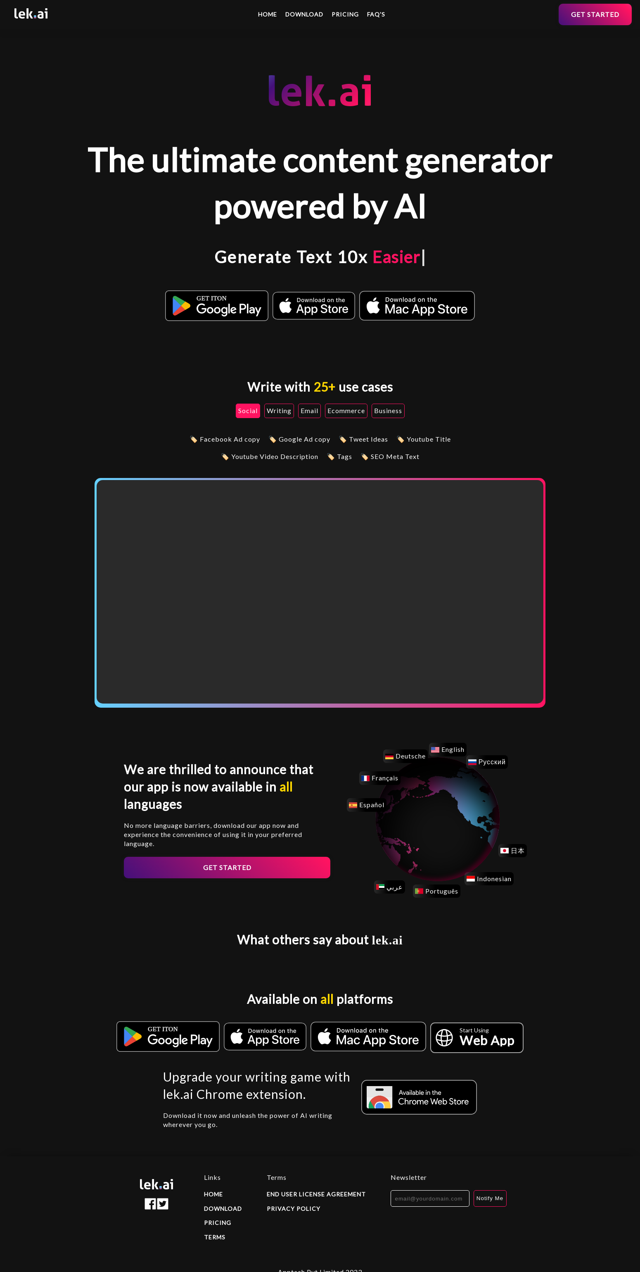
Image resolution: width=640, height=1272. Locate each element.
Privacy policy (293, 1208)
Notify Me (489, 1198)
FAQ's (376, 14)
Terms (214, 1237)
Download (304, 14)
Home (267, 14)
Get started (227, 867)
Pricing (345, 14)
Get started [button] (595, 14)
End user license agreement (316, 1194)
